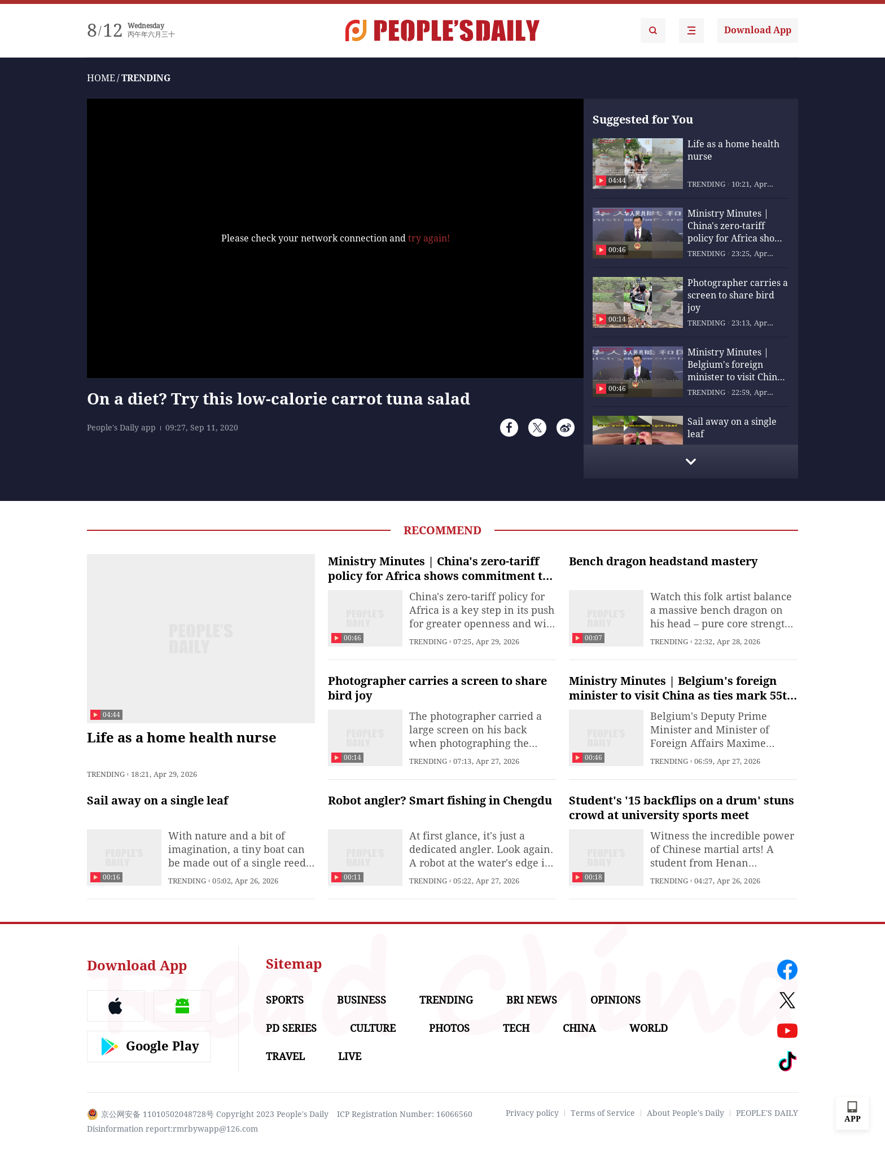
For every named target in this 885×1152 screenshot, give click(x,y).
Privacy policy (532, 1113)
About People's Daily (685, 1113)
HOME (101, 78)
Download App (757, 30)
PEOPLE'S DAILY (767, 1113)
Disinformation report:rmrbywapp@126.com (172, 1128)
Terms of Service (603, 1113)
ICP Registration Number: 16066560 (404, 1114)
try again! (429, 238)
